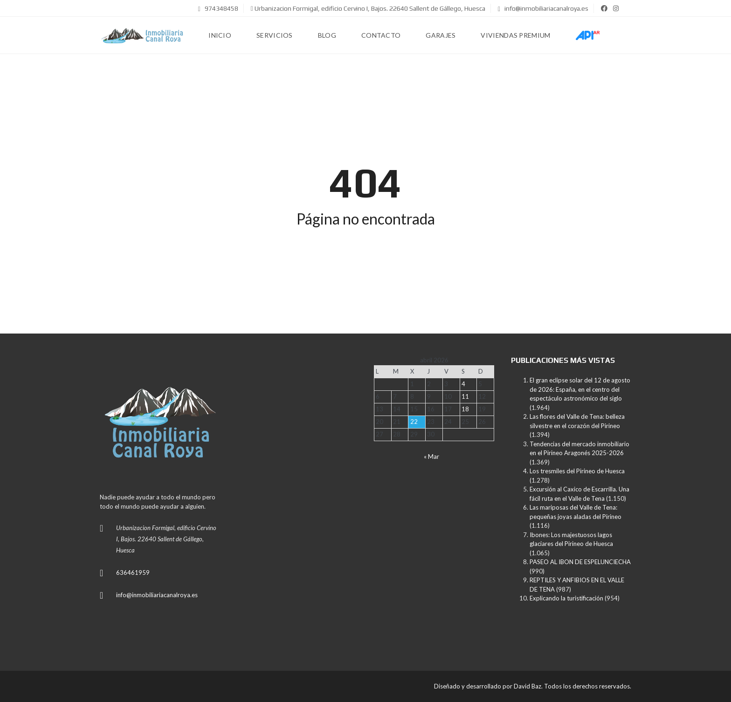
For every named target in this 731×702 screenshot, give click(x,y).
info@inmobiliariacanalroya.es (543, 8)
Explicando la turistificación (566, 598)
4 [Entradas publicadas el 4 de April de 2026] (463, 384)
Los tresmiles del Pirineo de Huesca (577, 471)
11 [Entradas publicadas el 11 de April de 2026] (465, 396)
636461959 (133, 572)
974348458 (218, 8)
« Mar (431, 456)
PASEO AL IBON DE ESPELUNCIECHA (580, 562)
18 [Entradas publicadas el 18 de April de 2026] (465, 409)
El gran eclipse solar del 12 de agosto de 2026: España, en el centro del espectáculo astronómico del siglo (580, 389)
